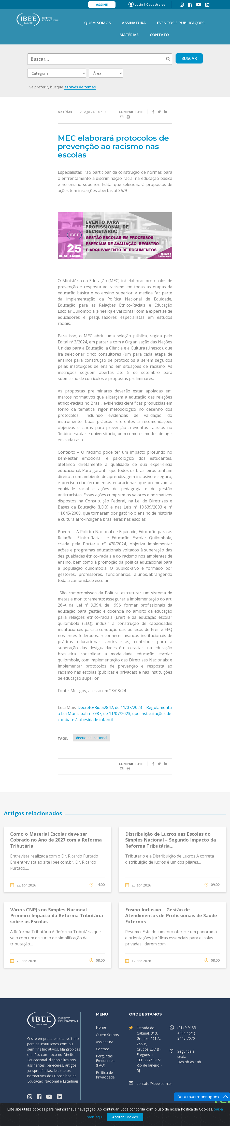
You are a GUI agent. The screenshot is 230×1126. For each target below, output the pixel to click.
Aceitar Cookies (125, 1117)
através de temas (80, 87)
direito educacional (91, 737)
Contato (159, 34)
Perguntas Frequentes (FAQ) (105, 1061)
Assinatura (134, 22)
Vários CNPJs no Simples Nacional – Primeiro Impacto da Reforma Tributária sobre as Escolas (56, 916)
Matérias (129, 34)
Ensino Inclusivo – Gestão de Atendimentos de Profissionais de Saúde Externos (171, 916)
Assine (102, 4)
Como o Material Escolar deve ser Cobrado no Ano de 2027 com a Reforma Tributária (56, 840)
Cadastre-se (155, 4)
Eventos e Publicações (180, 22)
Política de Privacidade (105, 1075)
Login (139, 4)
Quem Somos (97, 22)
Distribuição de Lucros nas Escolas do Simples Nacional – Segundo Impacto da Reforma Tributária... (170, 840)
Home (101, 1027)
